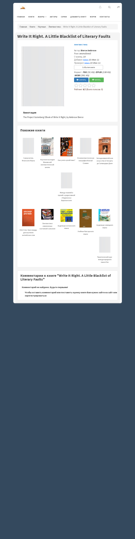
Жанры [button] (41, 17)
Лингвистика (54, 26)
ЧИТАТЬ (96, 80)
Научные (42, 26)
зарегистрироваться (35, 295)
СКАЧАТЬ (81, 80)
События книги (88, 67)
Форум (93, 17)
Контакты (105, 17)
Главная (21, 17)
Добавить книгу (78, 17)
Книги (31, 17)
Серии (64, 17)
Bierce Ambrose (88, 50)
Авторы (53, 17)
